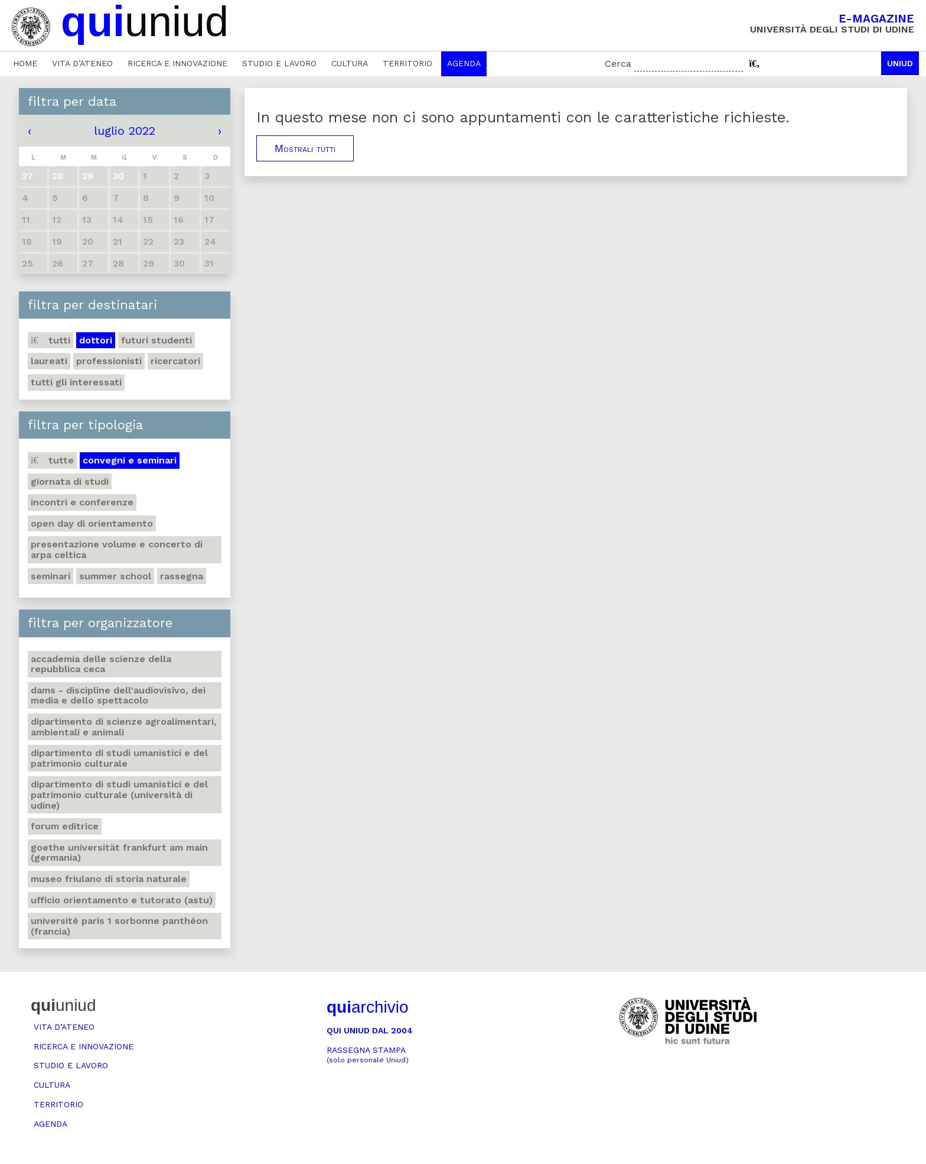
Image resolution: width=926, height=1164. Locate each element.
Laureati (49, 361)
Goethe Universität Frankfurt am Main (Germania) (119, 853)
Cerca (618, 63)
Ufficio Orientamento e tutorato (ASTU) (122, 900)
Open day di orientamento (92, 523)
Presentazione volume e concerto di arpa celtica (117, 549)
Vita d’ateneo (82, 63)
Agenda (464, 63)
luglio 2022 (124, 131)
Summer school (115, 576)
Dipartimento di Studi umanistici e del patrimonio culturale (119, 758)
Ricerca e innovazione (177, 63)
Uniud (900, 63)
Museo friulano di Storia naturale (109, 878)
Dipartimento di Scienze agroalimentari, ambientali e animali (124, 727)
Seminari (50, 576)
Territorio (407, 63)
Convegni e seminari (130, 460)
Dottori (95, 340)
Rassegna (181, 576)
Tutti (50, 340)
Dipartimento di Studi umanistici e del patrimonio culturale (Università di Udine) (119, 794)
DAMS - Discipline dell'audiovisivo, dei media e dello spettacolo (118, 695)
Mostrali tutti (305, 148)
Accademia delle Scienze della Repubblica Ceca (101, 664)
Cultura (349, 63)
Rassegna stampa (368, 1055)
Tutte (52, 460)
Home (25, 63)
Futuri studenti (156, 340)
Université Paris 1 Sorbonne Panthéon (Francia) (119, 926)
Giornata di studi (70, 481)
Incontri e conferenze (82, 502)
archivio (367, 1007)
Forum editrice (65, 826)
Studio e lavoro (279, 63)
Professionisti (109, 361)
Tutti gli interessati (76, 382)
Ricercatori (175, 361)
